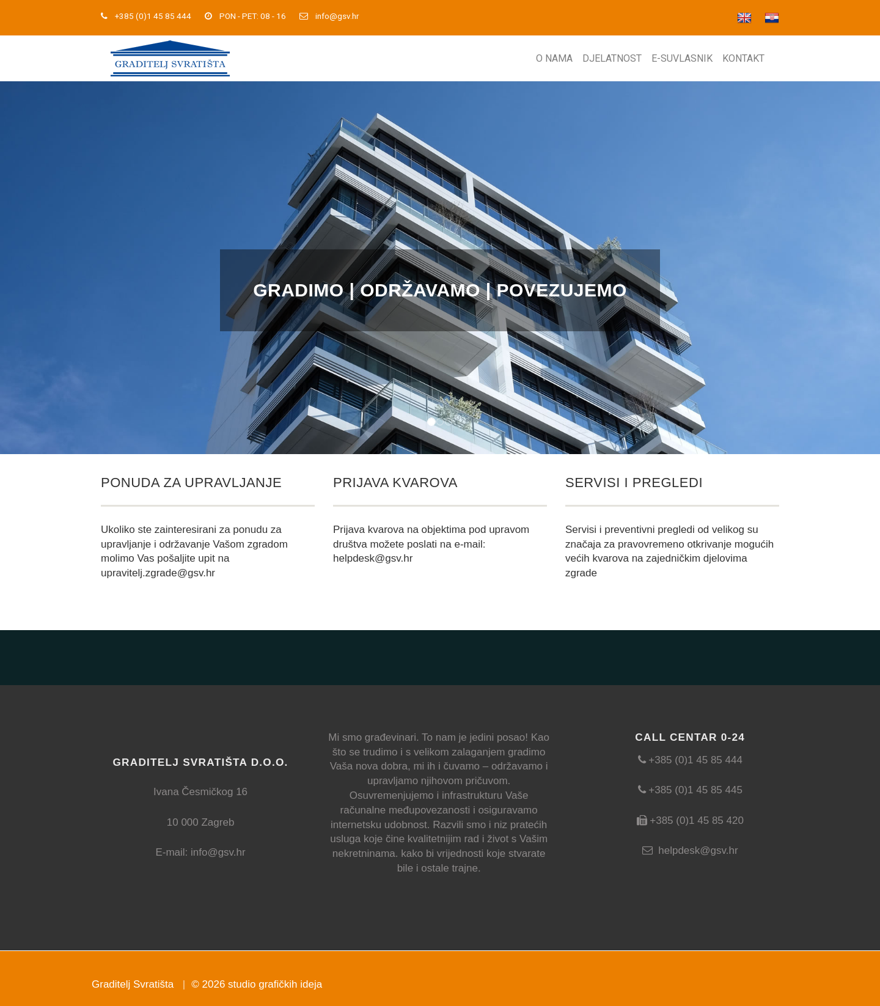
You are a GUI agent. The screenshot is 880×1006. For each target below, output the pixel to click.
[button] (66, 267)
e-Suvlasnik (682, 58)
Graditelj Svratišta (133, 984)
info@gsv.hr (337, 16)
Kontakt (743, 58)
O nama (554, 58)
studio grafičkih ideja (275, 984)
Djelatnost (612, 58)
